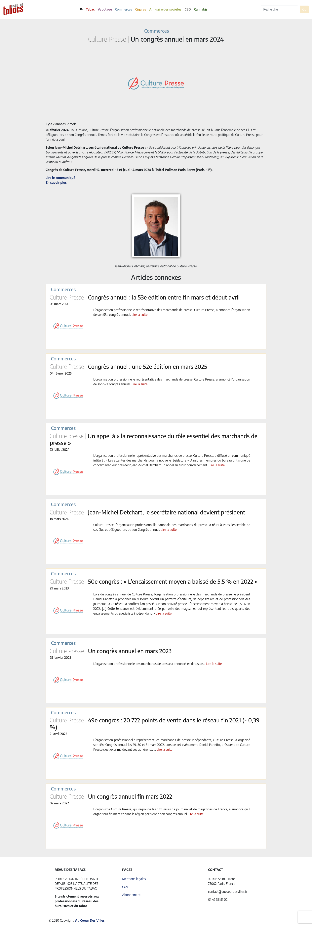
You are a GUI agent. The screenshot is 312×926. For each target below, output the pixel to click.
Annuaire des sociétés (165, 9)
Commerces (123, 9)
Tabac (90, 9)
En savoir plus (56, 182)
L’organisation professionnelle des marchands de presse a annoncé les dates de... (149, 664)
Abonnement (131, 895)
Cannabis (200, 9)
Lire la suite (140, 315)
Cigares (140, 9)
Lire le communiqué (60, 178)
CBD (187, 9)
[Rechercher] (279, 9)
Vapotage (105, 9)
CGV (125, 887)
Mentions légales (134, 879)
